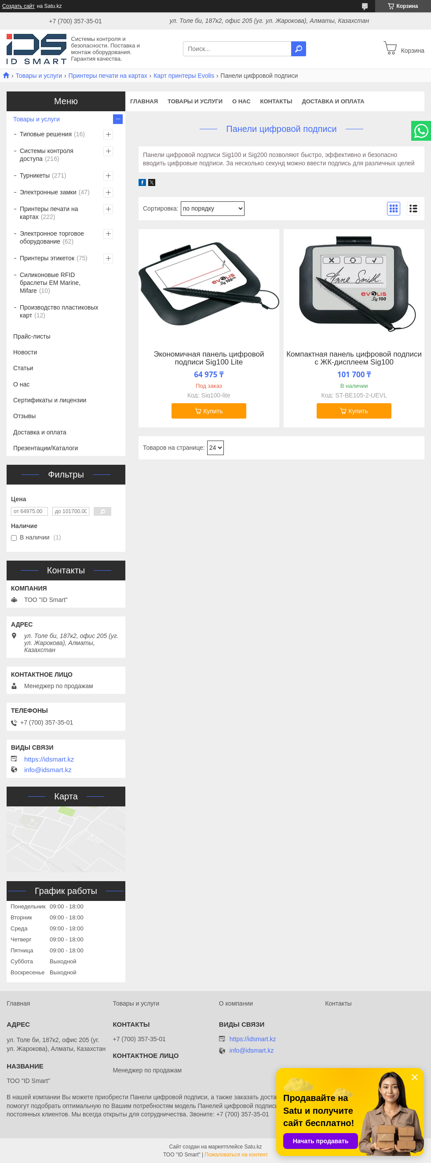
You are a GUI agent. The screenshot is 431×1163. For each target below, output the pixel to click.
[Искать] (298, 48)
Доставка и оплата (333, 101)
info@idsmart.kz (48, 769)
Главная (144, 101)
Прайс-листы (32, 336)
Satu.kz (253, 1147)
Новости (25, 352)
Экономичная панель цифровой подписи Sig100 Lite (208, 358)
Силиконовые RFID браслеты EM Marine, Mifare (50, 282)
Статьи (23, 368)
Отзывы (24, 415)
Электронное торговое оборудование (52, 237)
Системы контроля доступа (46, 154)
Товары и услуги (38, 75)
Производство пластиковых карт (59, 311)
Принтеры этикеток (47, 258)
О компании (236, 1003)
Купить (213, 411)
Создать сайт (18, 6)
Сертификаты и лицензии (49, 400)
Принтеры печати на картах (108, 75)
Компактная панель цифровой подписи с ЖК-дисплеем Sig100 (354, 358)
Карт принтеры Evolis (183, 75)
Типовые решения (46, 134)
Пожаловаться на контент (236, 1155)
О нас (241, 101)
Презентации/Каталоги (45, 448)
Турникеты (35, 175)
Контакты (276, 101)
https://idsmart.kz (49, 759)
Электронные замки (48, 192)
